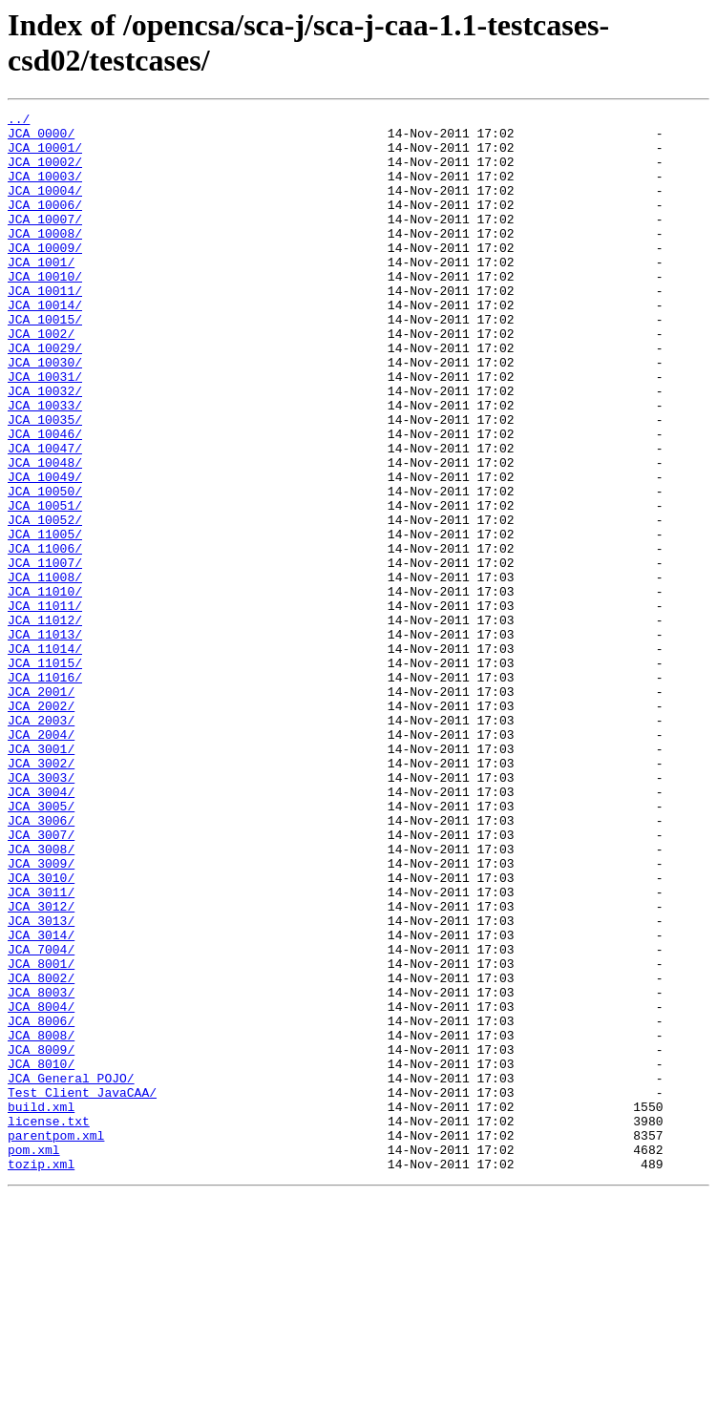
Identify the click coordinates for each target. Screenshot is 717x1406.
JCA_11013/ (45, 739)
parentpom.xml (56, 1341)
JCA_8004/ (41, 1186)
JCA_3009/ (41, 1014)
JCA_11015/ (45, 774)
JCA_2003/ (41, 842)
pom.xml (34, 1358)
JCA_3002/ (41, 894)
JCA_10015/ (45, 361)
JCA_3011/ (41, 1049)
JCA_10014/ (45, 344)
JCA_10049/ (45, 550)
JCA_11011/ (45, 705)
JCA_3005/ (41, 946)
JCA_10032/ (45, 447)
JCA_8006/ (41, 1203)
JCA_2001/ (41, 808)
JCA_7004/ (41, 1117)
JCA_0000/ (41, 138)
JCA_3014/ (41, 1100)
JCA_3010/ (41, 1031)
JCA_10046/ (45, 499)
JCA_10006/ (45, 224)
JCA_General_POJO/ (71, 1272)
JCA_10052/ (45, 602)
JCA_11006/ (45, 636)
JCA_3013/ (41, 1083)
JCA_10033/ (45, 464)
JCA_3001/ (41, 877)
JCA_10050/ (45, 568)
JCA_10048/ (45, 533)
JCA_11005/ (45, 619)
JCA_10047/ (45, 516)
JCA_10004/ (45, 207)
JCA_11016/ (45, 791)
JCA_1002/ (41, 379)
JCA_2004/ (41, 860)
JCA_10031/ (45, 430)
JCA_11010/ (45, 688)
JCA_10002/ (45, 172)
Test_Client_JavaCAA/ (82, 1289)
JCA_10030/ (45, 413)
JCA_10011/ (45, 327)
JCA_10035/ (45, 482)
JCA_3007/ (41, 980)
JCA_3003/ (41, 911)
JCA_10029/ (45, 396)
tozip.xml (41, 1375)
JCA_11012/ (45, 722)
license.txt (49, 1324)
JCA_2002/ (41, 825)
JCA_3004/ (41, 928)
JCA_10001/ (45, 155)
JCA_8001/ (41, 1135)
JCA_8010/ (41, 1255)
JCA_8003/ (41, 1169)
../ (19, 121)
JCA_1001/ (41, 293)
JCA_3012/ (41, 1066)
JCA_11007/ (45, 653)
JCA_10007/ (45, 241)
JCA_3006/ (41, 963)
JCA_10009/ (45, 275)
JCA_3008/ (41, 997)
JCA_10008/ (45, 258)
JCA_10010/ (45, 310)
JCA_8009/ (41, 1238)
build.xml (41, 1306)
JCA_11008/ (45, 671)
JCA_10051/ (45, 585)
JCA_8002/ (41, 1152)
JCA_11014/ (45, 757)
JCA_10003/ (45, 190)
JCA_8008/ (41, 1220)
